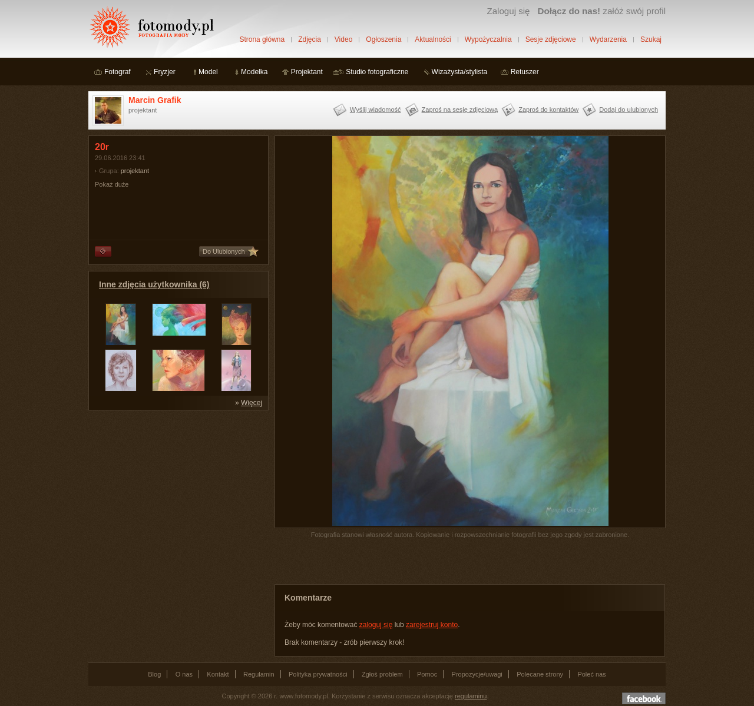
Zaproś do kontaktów (548, 109)
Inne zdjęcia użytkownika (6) (154, 284)
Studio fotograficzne (377, 72)
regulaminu (471, 696)
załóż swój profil (602, 11)
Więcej (251, 403)
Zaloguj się (508, 11)
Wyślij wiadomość (375, 109)
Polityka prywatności (318, 674)
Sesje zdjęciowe (550, 39)
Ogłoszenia (383, 39)
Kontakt (218, 674)
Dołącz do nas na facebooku (644, 698)
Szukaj (651, 39)
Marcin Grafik (154, 100)
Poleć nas (591, 674)
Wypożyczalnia (488, 39)
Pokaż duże (111, 184)
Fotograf (117, 72)
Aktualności (433, 39)
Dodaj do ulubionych (628, 109)
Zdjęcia (309, 39)
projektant (135, 170)
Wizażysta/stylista (460, 72)
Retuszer (525, 72)
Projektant (307, 72)
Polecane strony (540, 674)
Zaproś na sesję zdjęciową (460, 109)
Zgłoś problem (382, 674)
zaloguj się (376, 625)
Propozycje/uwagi (477, 674)
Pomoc (427, 674)
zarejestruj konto (432, 625)
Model (208, 72)
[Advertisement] (176, 490)
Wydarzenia (608, 39)
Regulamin (259, 674)
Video (343, 39)
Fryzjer (165, 72)
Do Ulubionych (224, 251)
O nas (184, 674)
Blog (154, 674)
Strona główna (262, 39)
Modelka (254, 72)
